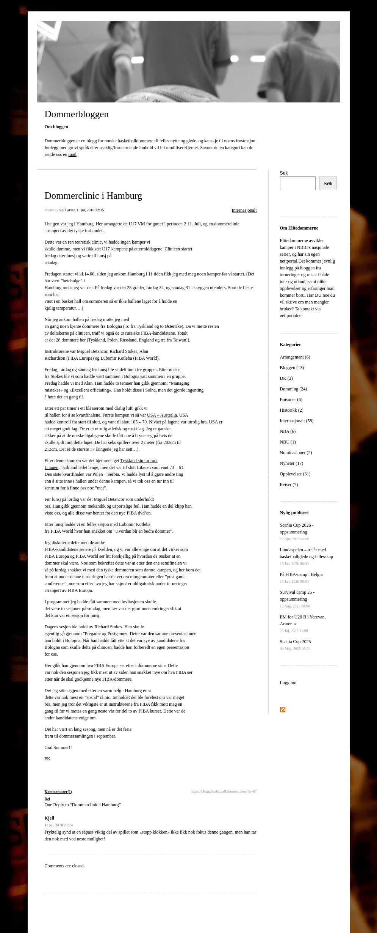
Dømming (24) (293, 389)
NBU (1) (288, 442)
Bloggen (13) (292, 367)
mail (73, 154)
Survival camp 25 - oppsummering (297, 599)
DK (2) (286, 378)
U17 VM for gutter (146, 224)
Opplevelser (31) (295, 474)
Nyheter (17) (291, 463)
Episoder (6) (291, 399)
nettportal (288, 261)
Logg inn (288, 682)
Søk (284, 173)
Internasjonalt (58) (297, 420)
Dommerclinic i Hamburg (93, 195)
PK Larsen (67, 210)
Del (47, 799)
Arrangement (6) (295, 357)
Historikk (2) (291, 410)
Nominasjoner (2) (296, 452)
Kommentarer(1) (58, 792)
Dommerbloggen (77, 114)
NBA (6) (288, 431)
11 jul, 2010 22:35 (90, 210)
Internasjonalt (244, 210)
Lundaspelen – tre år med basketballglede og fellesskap (306, 556)
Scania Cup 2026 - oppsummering (297, 531)
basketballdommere (135, 140)
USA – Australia (162, 415)
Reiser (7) (289, 484)
